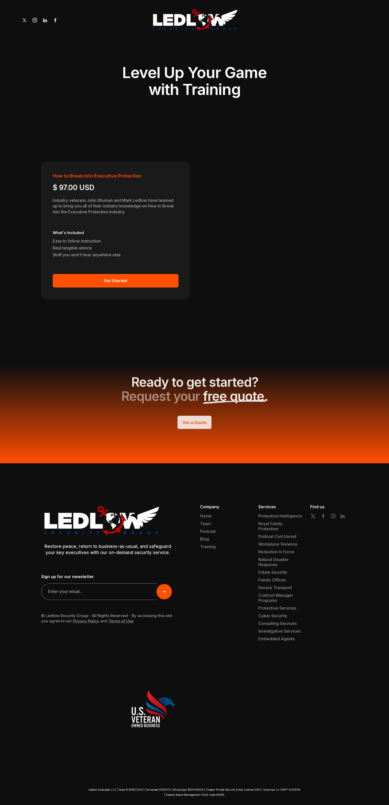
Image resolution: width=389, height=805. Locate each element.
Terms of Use (120, 621)
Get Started (115, 280)
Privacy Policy (86, 621)
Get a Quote (194, 427)
